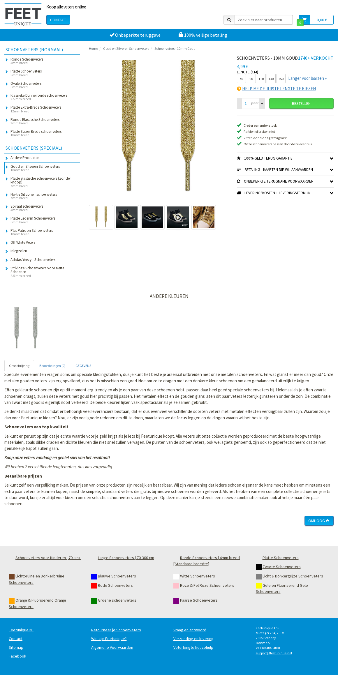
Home (93, 48)
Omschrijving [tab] (19, 365)
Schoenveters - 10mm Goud (175, 48)
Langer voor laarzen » (307, 78)
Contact (58, 19)
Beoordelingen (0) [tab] (52, 365)
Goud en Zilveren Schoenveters (126, 48)
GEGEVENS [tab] (83, 365)
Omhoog (319, 520)
